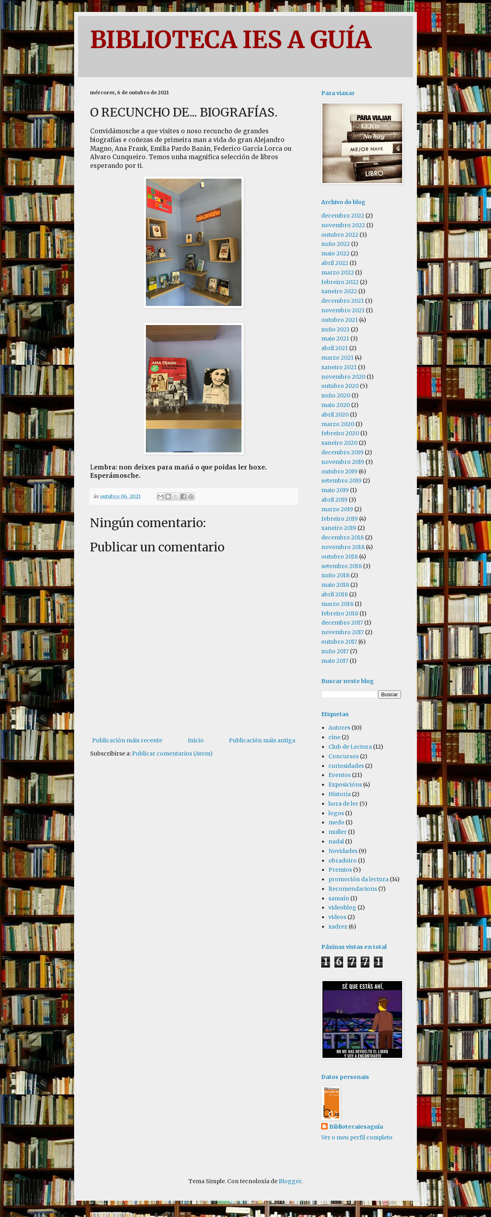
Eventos (339, 775)
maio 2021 (335, 338)
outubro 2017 (339, 641)
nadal (336, 841)
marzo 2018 (337, 604)
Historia (339, 794)
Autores (339, 727)
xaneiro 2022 (339, 291)
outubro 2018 (339, 556)
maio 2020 (335, 405)
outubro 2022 (339, 234)
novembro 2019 (342, 461)
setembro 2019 (341, 480)
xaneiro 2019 (338, 528)
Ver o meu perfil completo (357, 1137)
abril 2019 (334, 499)
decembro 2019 (342, 452)
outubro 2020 (340, 385)
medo (336, 822)
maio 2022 (335, 253)
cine (334, 737)
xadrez (338, 926)
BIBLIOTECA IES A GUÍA (230, 40)
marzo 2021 (337, 357)
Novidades (342, 851)
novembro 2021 (343, 310)
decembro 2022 (342, 215)
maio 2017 (334, 660)
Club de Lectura (350, 746)
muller (337, 831)
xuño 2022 (335, 243)
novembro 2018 (343, 547)
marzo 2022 (337, 272)
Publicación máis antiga (262, 740)
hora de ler (343, 803)
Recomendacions (352, 888)
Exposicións (345, 784)
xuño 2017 (335, 651)
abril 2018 (334, 594)
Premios (340, 869)
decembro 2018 (342, 537)
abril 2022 (334, 263)
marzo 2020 (337, 424)
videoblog (342, 907)
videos (337, 917)
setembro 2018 (341, 566)
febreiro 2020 (340, 433)
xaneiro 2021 (339, 367)
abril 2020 (335, 414)
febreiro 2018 (339, 613)
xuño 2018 (335, 575)
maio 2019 (335, 490)
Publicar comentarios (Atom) (172, 753)
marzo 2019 (337, 509)
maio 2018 (335, 584)
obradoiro (342, 860)
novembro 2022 (343, 225)
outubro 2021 (339, 319)
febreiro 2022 (340, 282)
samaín (338, 898)
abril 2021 (334, 348)
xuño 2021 (335, 329)
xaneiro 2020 (339, 442)
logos (336, 813)
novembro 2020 (343, 376)
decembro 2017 (342, 622)
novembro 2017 (342, 632)
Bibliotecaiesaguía (356, 1126)
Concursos (343, 756)
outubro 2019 (339, 471)
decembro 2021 (342, 300)
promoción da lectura (358, 879)
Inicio (196, 740)
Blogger (290, 1181)
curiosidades (346, 765)
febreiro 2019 (339, 518)
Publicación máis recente (127, 740)
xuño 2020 (335, 395)
